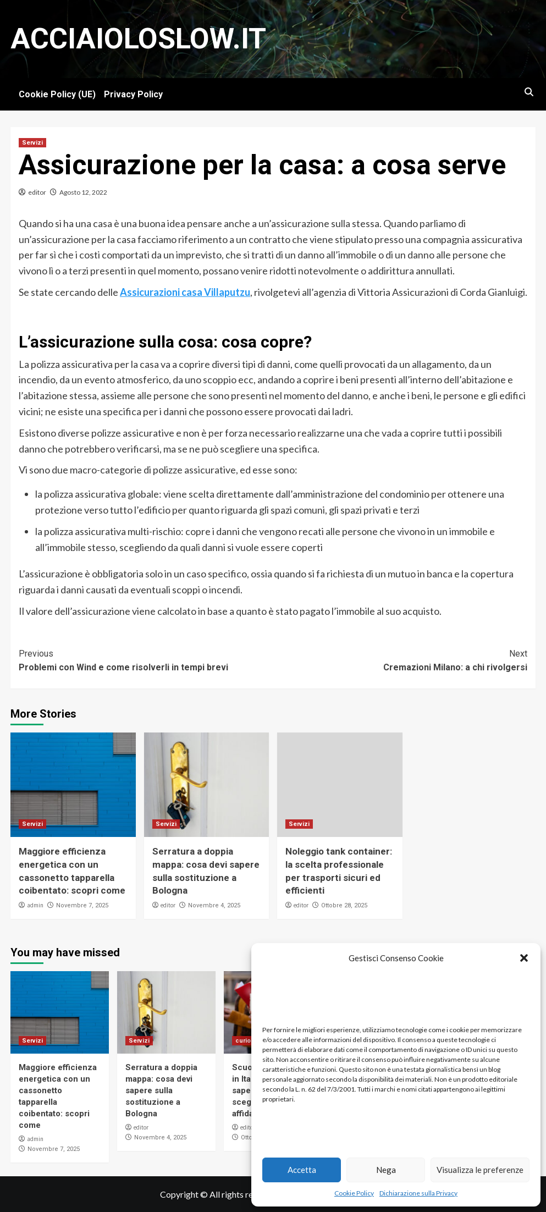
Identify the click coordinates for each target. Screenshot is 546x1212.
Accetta (302, 1170)
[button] (524, 957)
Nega (386, 1170)
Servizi (32, 142)
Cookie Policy (354, 1193)
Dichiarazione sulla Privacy (418, 1193)
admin (35, 905)
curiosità (248, 1040)
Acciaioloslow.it (138, 39)
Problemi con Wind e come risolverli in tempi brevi (146, 660)
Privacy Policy (133, 94)
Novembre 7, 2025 (82, 905)
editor (37, 192)
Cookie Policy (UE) (57, 94)
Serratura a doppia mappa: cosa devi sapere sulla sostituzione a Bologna (161, 1090)
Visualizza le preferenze (480, 1170)
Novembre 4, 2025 (214, 905)
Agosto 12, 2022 (83, 192)
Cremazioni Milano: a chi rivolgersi (400, 660)
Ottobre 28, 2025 (344, 905)
